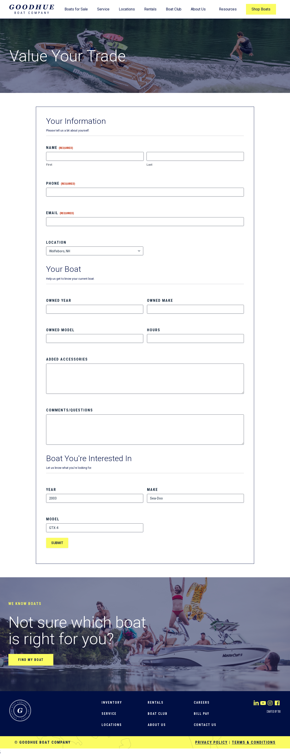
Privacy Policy (211, 742)
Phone (60, 183)
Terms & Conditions (254, 742)
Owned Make (160, 300)
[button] (30, 660)
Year (51, 489)
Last (149, 164)
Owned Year (58, 300)
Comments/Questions (69, 410)
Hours (153, 330)
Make (152, 489)
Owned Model (60, 330)
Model (52, 519)
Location (56, 242)
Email (60, 213)
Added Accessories (67, 359)
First (49, 164)
